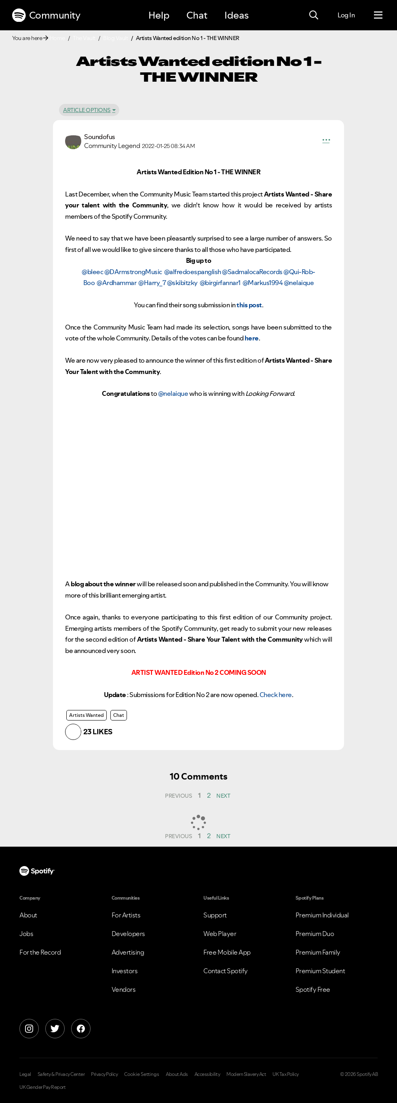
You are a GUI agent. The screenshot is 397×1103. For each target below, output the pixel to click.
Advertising (128, 952)
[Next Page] (223, 795)
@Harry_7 (152, 282)
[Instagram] (29, 1028)
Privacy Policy (104, 1074)
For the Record (40, 952)
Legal (25, 1074)
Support (215, 915)
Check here (276, 694)
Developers (128, 933)
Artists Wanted (86, 715)
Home (57, 38)
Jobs (26, 933)
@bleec (92, 271)
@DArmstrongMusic (133, 271)
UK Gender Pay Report (42, 1087)
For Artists (126, 915)
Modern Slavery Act (246, 1074)
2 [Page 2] (209, 795)
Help (158, 15)
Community (46, 15)
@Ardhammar (116, 282)
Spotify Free (313, 989)
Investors (125, 970)
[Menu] (378, 15)
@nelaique (299, 282)
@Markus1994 (263, 282)
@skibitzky (182, 282)
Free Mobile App (227, 952)
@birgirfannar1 (220, 282)
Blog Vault (115, 38)
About (28, 915)
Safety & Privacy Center (61, 1074)
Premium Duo (315, 933)
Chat (196, 15)
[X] (55, 1028)
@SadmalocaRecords (252, 271)
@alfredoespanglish (192, 271)
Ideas (236, 15)
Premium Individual (322, 915)
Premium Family (318, 952)
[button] (326, 141)
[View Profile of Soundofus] (99, 136)
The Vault (84, 38)
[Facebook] (81, 1028)
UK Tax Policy (285, 1074)
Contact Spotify (225, 970)
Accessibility (207, 1074)
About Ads (177, 1074)
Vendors (124, 989)
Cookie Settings (141, 1074)
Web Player (219, 933)
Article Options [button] (87, 110)
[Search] (314, 15)
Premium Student (320, 970)
